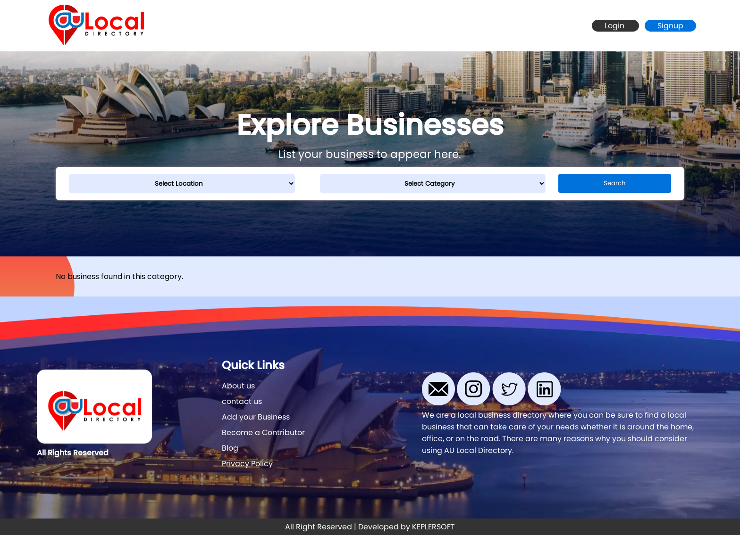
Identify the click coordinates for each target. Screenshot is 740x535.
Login (615, 25)
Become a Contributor (263, 432)
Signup (670, 25)
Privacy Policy (247, 463)
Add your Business (256, 417)
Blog (230, 448)
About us (238, 385)
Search (615, 183)
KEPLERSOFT (433, 526)
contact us (242, 401)
